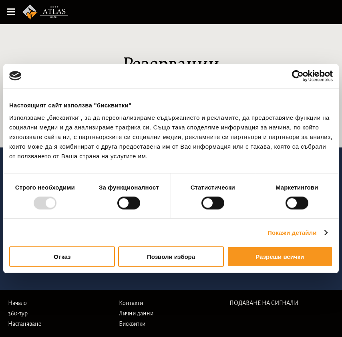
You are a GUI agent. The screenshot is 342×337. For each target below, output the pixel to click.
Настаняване (24, 324)
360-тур (18, 313)
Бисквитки (132, 324)
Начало (17, 303)
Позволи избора (171, 256)
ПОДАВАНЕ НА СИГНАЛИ (263, 303)
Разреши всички (279, 256)
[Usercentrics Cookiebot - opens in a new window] (298, 76)
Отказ (62, 256)
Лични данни (136, 313)
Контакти (131, 303)
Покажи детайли (292, 232)
